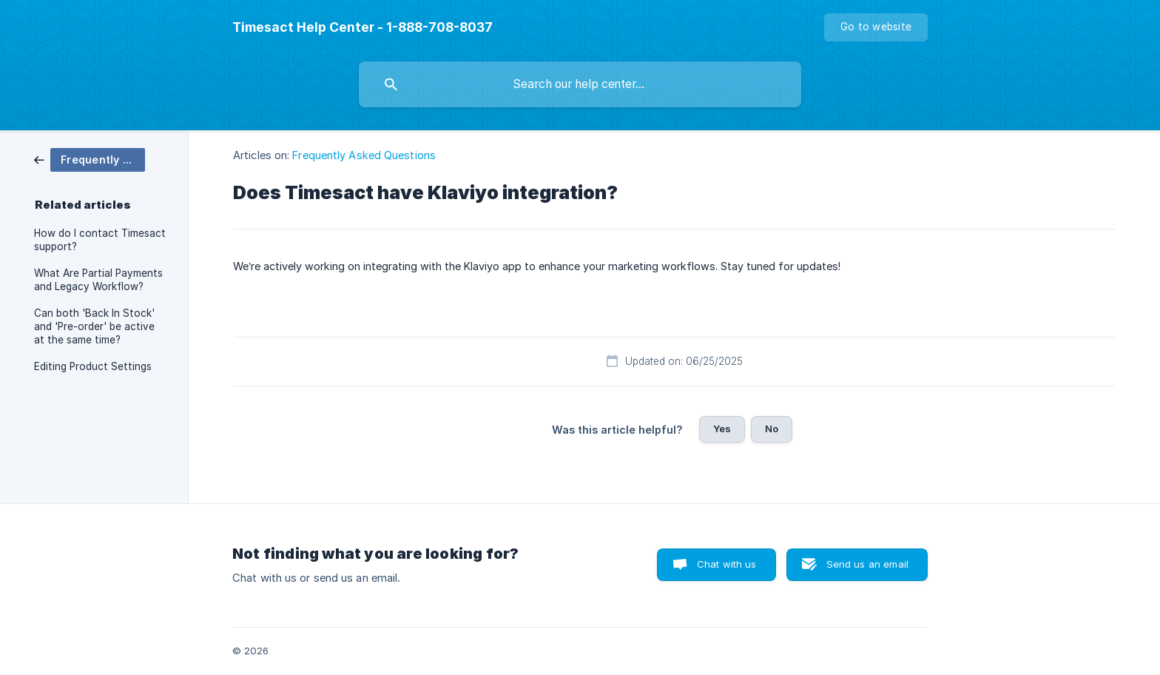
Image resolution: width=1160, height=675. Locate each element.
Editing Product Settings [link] (93, 366)
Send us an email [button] (867, 564)
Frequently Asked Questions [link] (364, 155)
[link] (89, 159)
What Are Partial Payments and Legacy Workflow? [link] (98, 279)
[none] (362, 27)
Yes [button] (722, 428)
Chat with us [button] (727, 564)
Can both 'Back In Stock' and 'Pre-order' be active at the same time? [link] (94, 326)
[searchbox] (580, 84)
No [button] (771, 428)
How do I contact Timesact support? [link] (100, 239)
